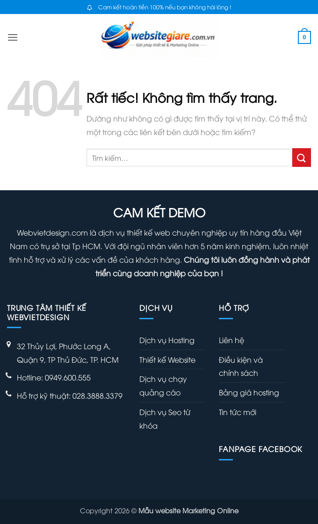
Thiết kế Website (167, 359)
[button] (12, 37)
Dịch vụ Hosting (167, 340)
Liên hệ (231, 340)
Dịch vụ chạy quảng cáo (163, 385)
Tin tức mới (237, 412)
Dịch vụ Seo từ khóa (164, 419)
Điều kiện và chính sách (241, 366)
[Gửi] (301, 157)
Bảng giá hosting (249, 392)
